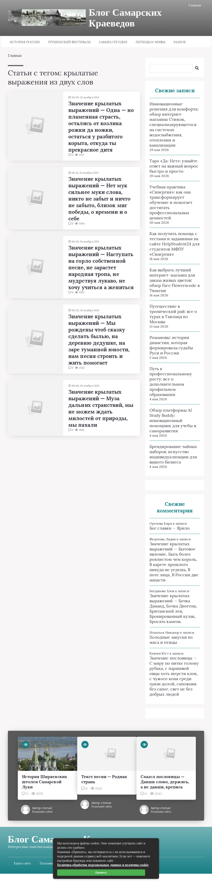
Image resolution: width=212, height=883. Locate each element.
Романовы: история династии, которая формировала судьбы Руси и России (171, 345)
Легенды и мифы (150, 42)
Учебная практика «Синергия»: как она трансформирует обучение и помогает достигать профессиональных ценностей (171, 202)
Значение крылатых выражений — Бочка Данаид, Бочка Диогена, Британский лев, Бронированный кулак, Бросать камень (173, 608)
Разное (179, 42)
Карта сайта (22, 868)
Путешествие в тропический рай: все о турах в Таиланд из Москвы (173, 314)
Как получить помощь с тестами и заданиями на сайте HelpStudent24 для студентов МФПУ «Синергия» (174, 244)
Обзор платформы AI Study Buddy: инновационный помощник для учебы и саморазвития (173, 420)
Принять (101, 872)
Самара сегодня (113, 42)
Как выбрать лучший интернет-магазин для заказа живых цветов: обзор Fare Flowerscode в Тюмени (174, 280)
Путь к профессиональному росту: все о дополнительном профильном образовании (170, 381)
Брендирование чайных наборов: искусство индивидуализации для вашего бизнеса (173, 454)
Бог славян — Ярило (169, 528)
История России (25, 42)
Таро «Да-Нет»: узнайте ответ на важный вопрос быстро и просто (174, 166)
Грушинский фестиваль (69, 42)
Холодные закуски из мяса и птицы (171, 640)
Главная (194, 5)
